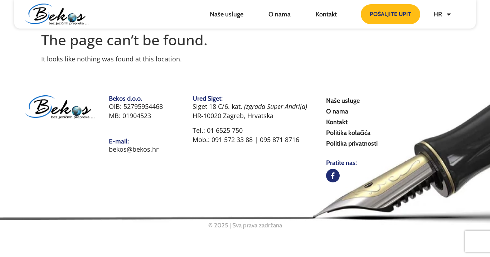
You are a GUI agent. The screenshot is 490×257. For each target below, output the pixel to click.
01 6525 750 (225, 130)
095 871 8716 (279, 139)
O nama (279, 14)
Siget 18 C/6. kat (217, 106)
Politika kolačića (348, 133)
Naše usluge (226, 14)
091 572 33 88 (233, 139)
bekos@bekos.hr (134, 149)
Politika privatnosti (352, 143)
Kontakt (326, 14)
